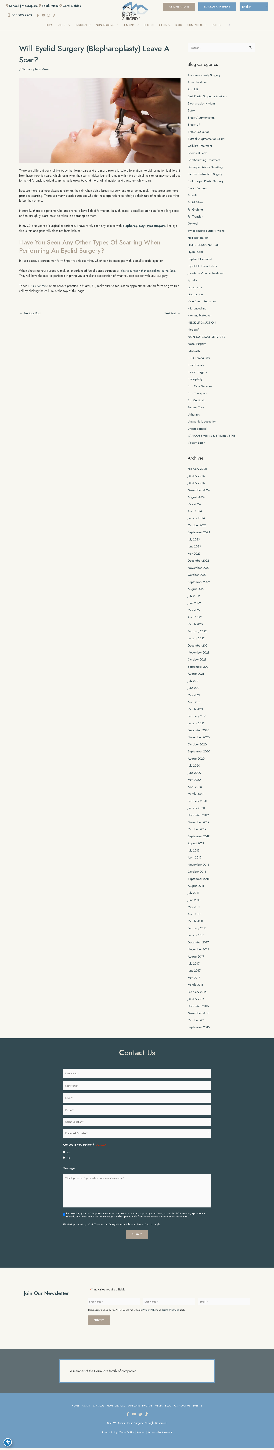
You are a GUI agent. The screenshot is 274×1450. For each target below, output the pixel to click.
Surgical (98, 1407)
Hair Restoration (199, 238)
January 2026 (197, 476)
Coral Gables (73, 5)
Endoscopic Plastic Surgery (206, 182)
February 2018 (197, 929)
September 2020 (199, 753)
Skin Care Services (200, 387)
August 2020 (196, 760)
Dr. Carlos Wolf (39, 286)
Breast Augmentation (202, 118)
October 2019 (197, 830)
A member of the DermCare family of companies (103, 1372)
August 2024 (196, 498)
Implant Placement (200, 259)
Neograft (194, 330)
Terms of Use (126, 1434)
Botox (191, 111)
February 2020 (198, 802)
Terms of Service (145, 1226)
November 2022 (199, 569)
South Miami (51, 5)
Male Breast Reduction (203, 302)
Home (75, 1407)
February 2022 (198, 632)
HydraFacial (196, 252)
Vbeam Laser (197, 443)
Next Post (171, 313)
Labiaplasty (195, 288)
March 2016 (196, 986)
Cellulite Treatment (200, 146)
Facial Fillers (196, 203)
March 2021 (196, 710)
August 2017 (196, 958)
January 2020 (197, 809)
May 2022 (194, 611)
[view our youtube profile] (44, 15)
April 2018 (195, 915)
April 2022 (195, 618)
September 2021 (199, 668)
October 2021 (197, 660)
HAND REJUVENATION (204, 245)
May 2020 (194, 781)
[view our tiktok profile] (55, 15)
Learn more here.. (179, 1218)
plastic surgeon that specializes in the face (150, 271)
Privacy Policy (124, 1226)
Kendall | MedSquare (23, 5)
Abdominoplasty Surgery (204, 75)
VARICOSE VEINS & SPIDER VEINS (212, 436)
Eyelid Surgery (198, 189)
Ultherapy (194, 415)
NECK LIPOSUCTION (202, 323)
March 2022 (196, 625)
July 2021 (194, 682)
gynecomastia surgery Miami (207, 231)
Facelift (192, 196)
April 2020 (195, 788)
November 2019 (199, 823)
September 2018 (199, 880)
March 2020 (196, 795)
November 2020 (199, 738)
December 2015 (199, 1007)
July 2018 (194, 894)
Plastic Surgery (198, 373)
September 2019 (199, 837)
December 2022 (199, 561)
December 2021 (199, 646)
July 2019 (194, 852)
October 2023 (197, 526)
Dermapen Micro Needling (206, 167)
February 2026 (198, 469)
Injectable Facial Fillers (203, 267)
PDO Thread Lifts (199, 358)
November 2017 (199, 951)
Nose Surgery (197, 344)
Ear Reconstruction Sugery (205, 174)
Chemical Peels (198, 153)
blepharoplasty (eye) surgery (146, 226)
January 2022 (197, 639)
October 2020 (197, 745)
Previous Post (30, 313)
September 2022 (199, 583)
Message (69, 1170)
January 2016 (196, 1000)
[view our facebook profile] (39, 15)
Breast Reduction (199, 132)
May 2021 (194, 696)
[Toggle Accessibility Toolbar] (7, 1442)
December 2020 (199, 731)
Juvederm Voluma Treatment (207, 274)
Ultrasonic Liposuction (202, 422)
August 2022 (196, 590)
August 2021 (196, 675)
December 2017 (199, 944)
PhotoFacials (196, 366)
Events (198, 1407)
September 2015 (199, 1028)
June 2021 (194, 689)
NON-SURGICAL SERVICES (207, 337)
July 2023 (194, 540)
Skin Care (133, 1407)
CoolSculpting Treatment (204, 160)
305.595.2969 (20, 15)
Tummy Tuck (196, 408)
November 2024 (199, 491)
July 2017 (194, 965)
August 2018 (196, 887)
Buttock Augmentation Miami (207, 139)
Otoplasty (194, 351)
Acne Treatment (198, 83)
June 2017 (194, 972)
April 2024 (195, 512)
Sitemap (141, 1434)
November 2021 (199, 653)
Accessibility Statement (160, 1434)
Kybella (192, 281)
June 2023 (194, 547)
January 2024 (197, 519)
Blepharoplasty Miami (36, 69)
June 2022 (194, 604)
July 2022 (194, 597)
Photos (147, 1407)
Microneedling (197, 309)
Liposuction (195, 295)
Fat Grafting (196, 210)
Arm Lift (193, 90)
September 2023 (199, 533)
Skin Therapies (198, 394)
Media (159, 1407)
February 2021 (198, 717)
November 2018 (199, 866)
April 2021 (195, 703)
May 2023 (194, 554)
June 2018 (194, 901)
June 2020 (195, 774)
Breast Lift (194, 125)
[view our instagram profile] (49, 15)
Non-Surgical (115, 1407)
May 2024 (194, 505)
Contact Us (183, 1407)
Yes (69, 1153)
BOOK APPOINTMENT (215, 7)
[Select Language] (253, 6)
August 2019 (196, 844)
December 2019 (199, 816)
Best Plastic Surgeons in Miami (208, 97)
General (193, 224)
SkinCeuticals (197, 401)
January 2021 (196, 724)
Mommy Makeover (200, 316)
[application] (68, 25)
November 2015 (199, 1014)
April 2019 (195, 859)
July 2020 (194, 767)
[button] (176, 7)
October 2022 (197, 575)
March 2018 (196, 922)
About (85, 1407)
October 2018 (197, 873)
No (68, 1159)
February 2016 (198, 993)
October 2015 (197, 1021)
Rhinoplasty (195, 380)
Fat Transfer (195, 217)
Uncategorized (198, 429)
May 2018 (194, 908)
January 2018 (196, 937)
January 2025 (197, 484)
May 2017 (194, 979)
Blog (168, 1407)
